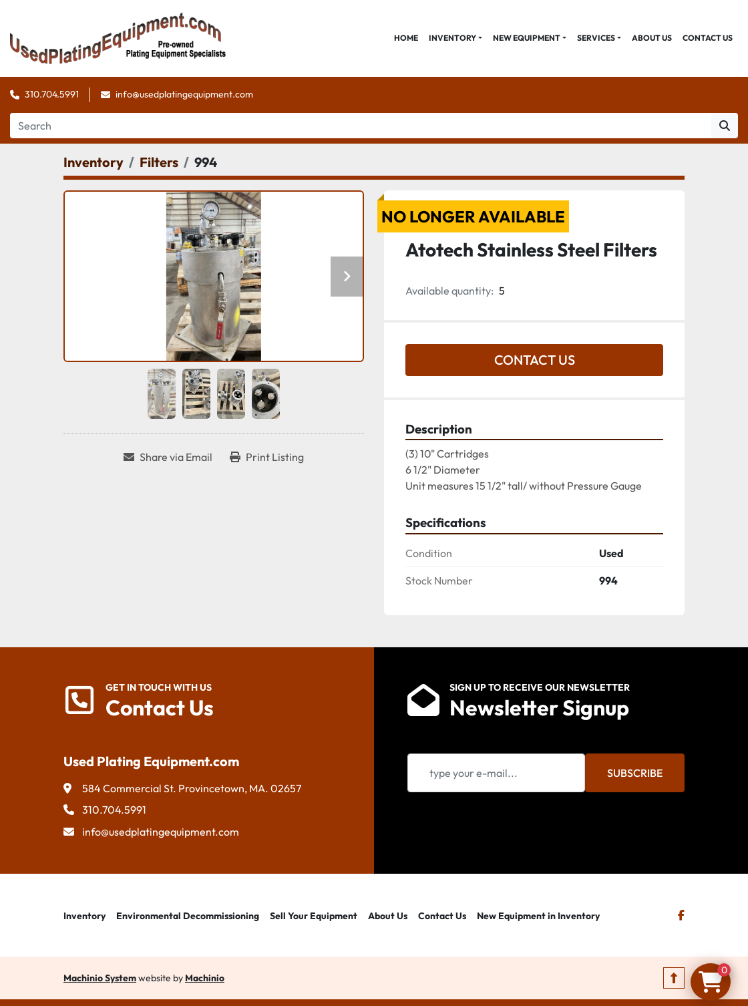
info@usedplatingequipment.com (184, 94)
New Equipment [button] (526, 38)
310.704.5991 (52, 94)
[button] (455, 38)
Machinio (204, 978)
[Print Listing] (267, 457)
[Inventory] (93, 162)
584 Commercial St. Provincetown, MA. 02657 (191, 788)
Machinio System (99, 978)
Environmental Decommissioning (187, 916)
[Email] (496, 772)
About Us (652, 38)
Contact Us (708, 38)
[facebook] (681, 915)
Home (406, 38)
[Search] (360, 125)
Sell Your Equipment (313, 916)
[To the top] (674, 978)
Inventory (452, 38)
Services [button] (596, 38)
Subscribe (635, 773)
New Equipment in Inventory (538, 916)
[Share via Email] (168, 457)
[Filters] (159, 162)
